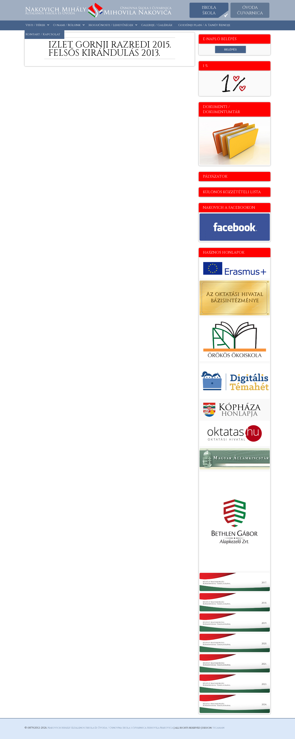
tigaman (218, 727)
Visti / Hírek (35, 25)
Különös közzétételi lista (232, 192)
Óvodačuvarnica (250, 10)
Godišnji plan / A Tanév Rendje (204, 25)
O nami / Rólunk (67, 25)
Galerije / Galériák (156, 25)
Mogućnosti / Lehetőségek (110, 25)
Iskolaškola (209, 10)
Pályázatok (215, 176)
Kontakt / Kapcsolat (43, 34)
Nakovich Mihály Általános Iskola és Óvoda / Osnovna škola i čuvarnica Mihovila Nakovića (110, 727)
